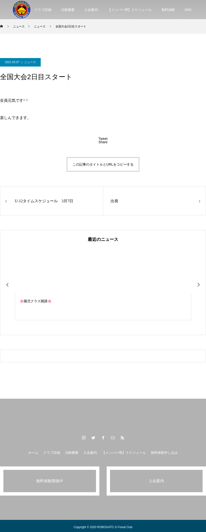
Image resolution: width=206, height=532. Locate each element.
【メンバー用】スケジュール (130, 10)
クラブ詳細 (42, 10)
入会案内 (91, 10)
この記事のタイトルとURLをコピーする (103, 164)
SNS (188, 10)
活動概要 (68, 10)
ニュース (30, 62)
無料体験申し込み (164, 453)
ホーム (33, 453)
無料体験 (168, 10)
